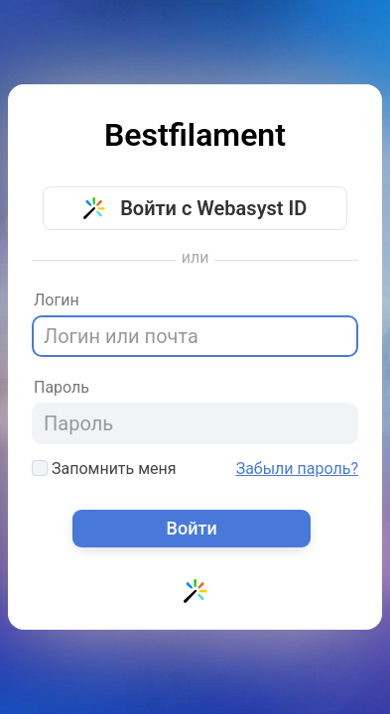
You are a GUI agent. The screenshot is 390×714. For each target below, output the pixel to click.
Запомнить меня (104, 468)
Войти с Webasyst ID (195, 208)
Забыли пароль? (297, 469)
